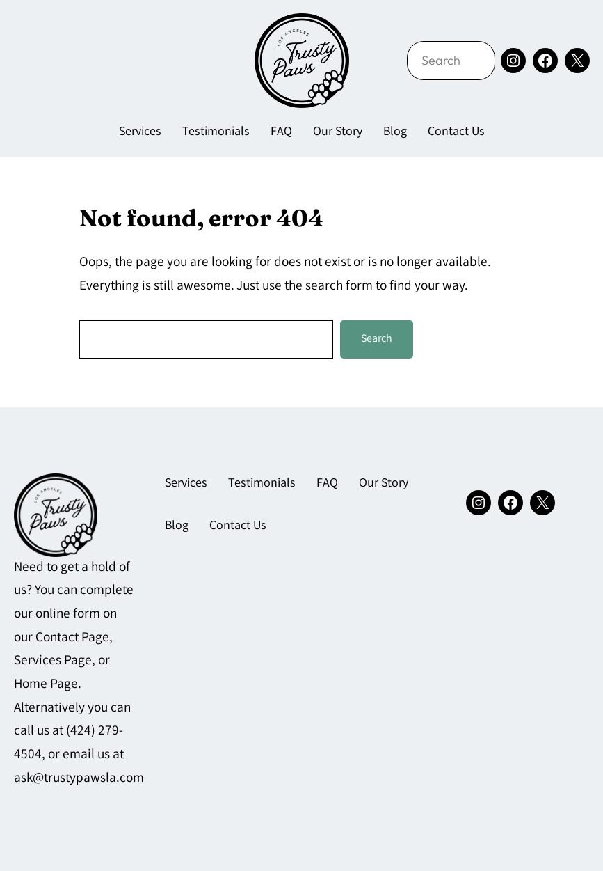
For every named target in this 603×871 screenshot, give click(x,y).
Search (376, 339)
